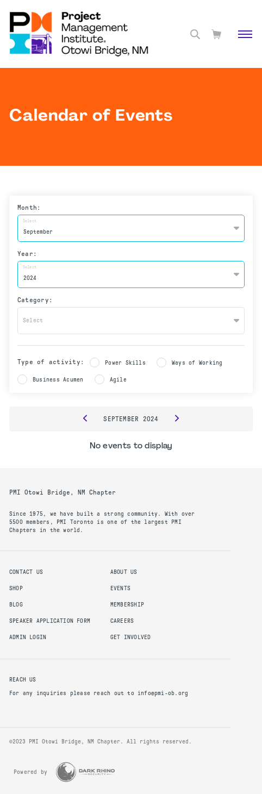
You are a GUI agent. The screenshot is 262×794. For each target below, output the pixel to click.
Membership (127, 605)
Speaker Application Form (49, 621)
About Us (124, 572)
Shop (16, 588)
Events (120, 588)
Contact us (26, 572)
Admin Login (27, 637)
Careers (122, 621)
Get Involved (130, 637)
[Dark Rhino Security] (85, 772)
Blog (16, 605)
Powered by (30, 772)
